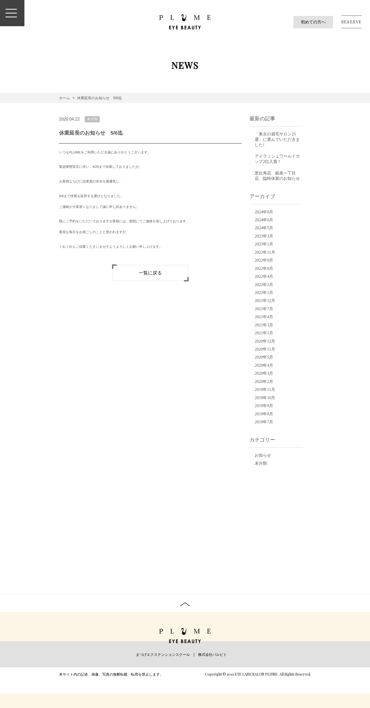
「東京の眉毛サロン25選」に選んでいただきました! (277, 139)
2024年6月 (264, 220)
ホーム (64, 98)
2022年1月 (264, 292)
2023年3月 (264, 236)
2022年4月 (264, 276)
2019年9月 (264, 405)
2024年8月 (264, 212)
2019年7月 (264, 422)
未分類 (92, 119)
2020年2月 (264, 381)
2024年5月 (264, 228)
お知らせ (263, 455)
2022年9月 (264, 260)
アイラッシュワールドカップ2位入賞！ (277, 159)
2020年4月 (264, 365)
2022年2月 (264, 284)
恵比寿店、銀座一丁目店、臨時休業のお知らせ (277, 176)
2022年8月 (264, 268)
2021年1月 (264, 333)
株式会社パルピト (212, 654)
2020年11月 (265, 349)
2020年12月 (265, 341)
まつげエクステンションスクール (163, 654)
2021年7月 (264, 309)
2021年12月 (265, 300)
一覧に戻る (150, 272)
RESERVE (351, 21)
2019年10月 (265, 398)
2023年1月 (264, 244)
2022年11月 (265, 252)
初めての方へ (313, 22)
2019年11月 (265, 389)
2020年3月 (264, 373)
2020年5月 (264, 357)
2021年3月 (264, 325)
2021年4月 (264, 317)
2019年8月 (264, 414)
